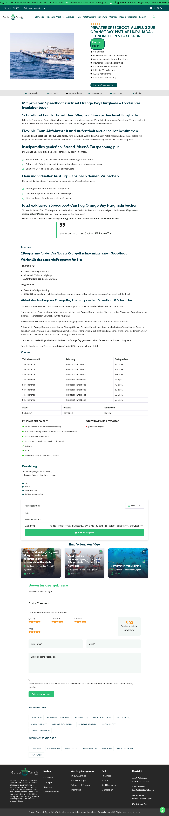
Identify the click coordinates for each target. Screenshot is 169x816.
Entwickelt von (105, 812)
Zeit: (27, 513)
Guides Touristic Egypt (40, 812)
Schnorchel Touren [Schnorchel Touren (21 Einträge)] (62, 724)
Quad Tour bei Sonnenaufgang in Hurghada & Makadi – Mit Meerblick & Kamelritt (84, 560)
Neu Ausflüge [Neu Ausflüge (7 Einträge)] (124, 718)
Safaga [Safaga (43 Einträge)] (107, 748)
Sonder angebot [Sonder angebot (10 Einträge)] (87, 724)
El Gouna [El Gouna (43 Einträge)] (36, 748)
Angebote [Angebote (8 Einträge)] (36, 718)
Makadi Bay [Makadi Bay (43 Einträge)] (71, 748)
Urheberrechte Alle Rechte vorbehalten (77, 812)
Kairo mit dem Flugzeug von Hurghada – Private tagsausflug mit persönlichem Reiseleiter (40, 557)
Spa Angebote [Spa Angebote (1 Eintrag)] (109, 724)
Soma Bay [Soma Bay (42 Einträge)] (36, 755)
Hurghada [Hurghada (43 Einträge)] (53, 748)
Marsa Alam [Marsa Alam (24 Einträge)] (90, 748)
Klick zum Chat (103, 233)
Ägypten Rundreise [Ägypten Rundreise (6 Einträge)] (40, 731)
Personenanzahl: (33, 519)
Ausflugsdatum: (32, 505)
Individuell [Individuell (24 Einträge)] (81, 718)
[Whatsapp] (162, 810)
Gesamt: (30, 525)
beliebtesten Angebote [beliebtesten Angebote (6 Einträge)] (58, 718)
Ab (27, 573)
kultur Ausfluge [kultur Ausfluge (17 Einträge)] (102, 718)
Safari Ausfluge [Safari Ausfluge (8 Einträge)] (39, 724)
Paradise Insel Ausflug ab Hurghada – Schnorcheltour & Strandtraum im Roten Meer (78, 218)
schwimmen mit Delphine (126, 565)
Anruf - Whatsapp (139, 778)
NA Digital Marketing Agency (126, 812)
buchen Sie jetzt (84, 532)
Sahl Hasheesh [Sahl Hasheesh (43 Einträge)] (125, 748)
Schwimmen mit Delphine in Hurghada (104, 2)
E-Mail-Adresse (138, 787)
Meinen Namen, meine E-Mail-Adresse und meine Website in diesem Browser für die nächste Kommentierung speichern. (81, 685)
